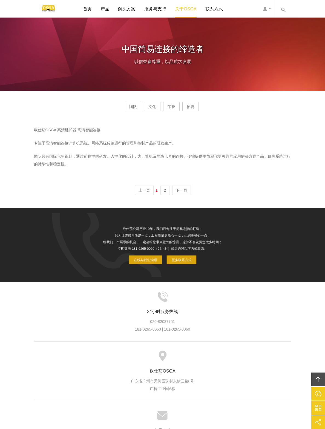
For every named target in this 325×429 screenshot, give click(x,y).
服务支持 (158, 358)
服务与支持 (155, 9)
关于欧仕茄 (84, 358)
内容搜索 (283, 9)
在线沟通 (318, 393)
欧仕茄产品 (110, 358)
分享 (318, 422)
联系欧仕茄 (231, 358)
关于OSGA (185, 9)
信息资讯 (180, 358)
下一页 (181, 192)
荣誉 (176, 108)
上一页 (144, 192)
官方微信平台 (318, 408)
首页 (87, 9)
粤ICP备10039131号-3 (168, 394)
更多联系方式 (176, 255)
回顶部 (318, 379)
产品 (104, 9)
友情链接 (256, 358)
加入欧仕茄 (205, 358)
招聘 (206, 108)
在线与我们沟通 (150, 255)
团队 (117, 108)
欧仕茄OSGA (46, 9)
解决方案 (127, 9)
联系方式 (214, 9)
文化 (147, 108)
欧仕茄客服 (266, 9)
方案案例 (135, 358)
